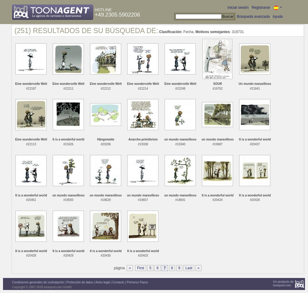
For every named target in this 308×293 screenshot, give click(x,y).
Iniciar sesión (238, 7)
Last (189, 268)
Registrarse (260, 7)
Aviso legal (102, 282)
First (140, 268)
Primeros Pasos (137, 282)
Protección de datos (79, 282)
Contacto (118, 282)
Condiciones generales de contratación (38, 282)
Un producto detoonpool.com (283, 283)
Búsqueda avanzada (253, 16)
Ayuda (278, 16)
